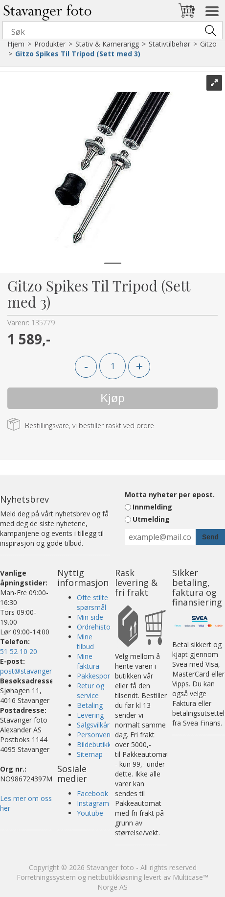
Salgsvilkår (93, 724)
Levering (90, 715)
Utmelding (151, 519)
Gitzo (208, 43)
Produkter (50, 43)
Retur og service (90, 690)
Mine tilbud (85, 641)
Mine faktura (88, 661)
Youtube (90, 813)
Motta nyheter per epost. (170, 494)
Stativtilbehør (169, 43)
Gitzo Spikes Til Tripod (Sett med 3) (77, 53)
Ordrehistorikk (99, 626)
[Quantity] (112, 366)
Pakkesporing (98, 675)
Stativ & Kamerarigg (107, 43)
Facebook (92, 793)
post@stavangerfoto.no (37, 671)
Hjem (15, 43)
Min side (90, 617)
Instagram (93, 803)
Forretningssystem (46, 877)
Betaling (90, 705)
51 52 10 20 (18, 651)
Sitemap (90, 754)
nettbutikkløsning (115, 877)
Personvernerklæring (109, 734)
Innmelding (152, 506)
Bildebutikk (94, 744)
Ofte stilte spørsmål (92, 602)
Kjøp (112, 398)
